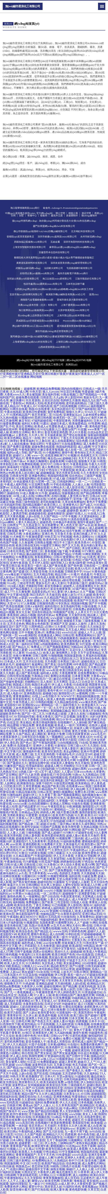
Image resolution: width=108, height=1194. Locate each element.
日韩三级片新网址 (18, 1160)
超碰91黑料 (79, 768)
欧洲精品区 (87, 1105)
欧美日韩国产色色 (63, 954)
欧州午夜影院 (18, 1114)
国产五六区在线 (53, 1131)
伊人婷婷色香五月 (69, 992)
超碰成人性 (85, 977)
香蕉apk (28, 1105)
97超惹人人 (76, 937)
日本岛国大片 (13, 974)
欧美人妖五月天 (14, 963)
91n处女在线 (18, 870)
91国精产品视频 (50, 826)
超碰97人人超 (96, 931)
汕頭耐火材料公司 (53, 268)
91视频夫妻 (14, 1027)
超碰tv (14, 1006)
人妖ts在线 (95, 850)
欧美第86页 (7, 913)
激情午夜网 (80, 1032)
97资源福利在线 (55, 1056)
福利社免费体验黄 (46, 1102)
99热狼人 (101, 995)
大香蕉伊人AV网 (31, 986)
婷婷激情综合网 (70, 861)
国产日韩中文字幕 (77, 1056)
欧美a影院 (75, 945)
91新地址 (60, 745)
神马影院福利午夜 (27, 913)
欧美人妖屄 (68, 989)
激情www (38, 1180)
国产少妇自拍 (50, 896)
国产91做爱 (76, 966)
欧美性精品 (74, 797)
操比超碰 (62, 945)
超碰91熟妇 (7, 1000)
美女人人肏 (89, 1114)
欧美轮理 (24, 934)
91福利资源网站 (26, 940)
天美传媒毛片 (71, 844)
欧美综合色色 (23, 905)
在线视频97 (42, 1122)
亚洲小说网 (27, 1070)
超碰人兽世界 (67, 1061)
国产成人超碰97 (52, 832)
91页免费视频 (61, 998)
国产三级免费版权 (60, 870)
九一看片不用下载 (76, 1131)
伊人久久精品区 (17, 1044)
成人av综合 (92, 838)
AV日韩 (85, 1093)
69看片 (70, 821)
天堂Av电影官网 (66, 879)
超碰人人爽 (46, 1157)
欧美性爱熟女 (90, 853)
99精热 (54, 1166)
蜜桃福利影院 (90, 841)
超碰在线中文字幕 (37, 1169)
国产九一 (10, 992)
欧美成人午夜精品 (94, 951)
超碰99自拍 (44, 882)
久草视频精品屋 (14, 969)
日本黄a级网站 (56, 1044)
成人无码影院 (13, 1003)
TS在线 (83, 742)
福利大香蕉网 (59, 1018)
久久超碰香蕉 (84, 809)
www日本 (43, 966)
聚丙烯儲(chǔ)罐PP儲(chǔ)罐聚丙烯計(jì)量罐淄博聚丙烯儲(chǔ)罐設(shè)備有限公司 (53, 336)
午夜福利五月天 (73, 1117)
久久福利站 (91, 1073)
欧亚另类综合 (8, 1082)
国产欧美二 (49, 902)
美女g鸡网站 (71, 751)
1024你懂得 (89, 963)
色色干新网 (88, 1146)
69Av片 (85, 919)
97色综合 (88, 861)
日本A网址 (17, 1140)
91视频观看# (21, 879)
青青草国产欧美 (20, 1146)
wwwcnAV (58, 1070)
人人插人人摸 (85, 1169)
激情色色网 (14, 896)
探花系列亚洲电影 (51, 780)
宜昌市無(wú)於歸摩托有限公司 (26, 294)
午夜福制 (13, 916)
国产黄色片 (49, 797)
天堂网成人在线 (92, 896)
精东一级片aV (76, 974)
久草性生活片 (60, 850)
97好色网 (52, 980)
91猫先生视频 (80, 803)
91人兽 (101, 1061)
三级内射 (78, 838)
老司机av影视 (23, 739)
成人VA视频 (85, 1003)
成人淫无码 (72, 1177)
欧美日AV (91, 815)
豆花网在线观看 (10, 876)
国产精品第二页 (29, 823)
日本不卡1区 (97, 1021)
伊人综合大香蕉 (70, 864)
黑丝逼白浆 (56, 957)
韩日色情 (27, 1053)
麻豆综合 (86, 748)
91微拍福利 (14, 794)
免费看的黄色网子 (91, 1044)
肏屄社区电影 (8, 1151)
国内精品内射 (59, 829)
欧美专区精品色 (56, 1148)
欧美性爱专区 (46, 1012)
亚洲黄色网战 (62, 1096)
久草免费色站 (85, 916)
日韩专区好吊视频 (33, 736)
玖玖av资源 (67, 969)
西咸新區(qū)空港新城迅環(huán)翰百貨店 (37, 321)
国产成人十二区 (37, 870)
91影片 (102, 815)
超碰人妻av (73, 835)
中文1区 (25, 1163)
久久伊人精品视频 (50, 1093)
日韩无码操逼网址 (75, 1079)
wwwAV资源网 (48, 911)
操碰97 (70, 1169)
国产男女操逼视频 (64, 1053)
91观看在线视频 (21, 957)
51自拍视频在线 (67, 742)
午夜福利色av (78, 850)
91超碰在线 (82, 1076)
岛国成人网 (25, 995)
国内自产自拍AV (93, 797)
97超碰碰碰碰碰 (91, 934)
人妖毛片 (66, 971)
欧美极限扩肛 (34, 1076)
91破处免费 (89, 876)
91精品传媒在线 (26, 792)
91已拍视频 (59, 905)
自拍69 (68, 1088)
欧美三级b (76, 1015)
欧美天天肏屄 (90, 835)
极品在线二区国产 (27, 919)
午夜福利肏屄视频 (38, 748)
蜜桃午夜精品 (39, 934)
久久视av (28, 1148)
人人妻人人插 (15, 832)
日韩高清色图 (30, 1050)
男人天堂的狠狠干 (71, 1111)
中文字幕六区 (13, 751)
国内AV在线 (23, 1117)
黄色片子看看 (82, 1030)
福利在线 (75, 876)
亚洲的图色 (69, 977)
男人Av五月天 (94, 1018)
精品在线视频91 (10, 826)
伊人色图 (35, 818)
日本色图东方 (28, 1157)
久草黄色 (99, 771)
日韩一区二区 (97, 765)
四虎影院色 (76, 777)
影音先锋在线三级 (15, 925)
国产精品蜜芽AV (29, 806)
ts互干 (43, 771)
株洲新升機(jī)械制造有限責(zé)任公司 (65, 294)
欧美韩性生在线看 (76, 957)
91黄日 (23, 853)
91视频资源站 (65, 1059)
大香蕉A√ (22, 818)
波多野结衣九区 (42, 1064)
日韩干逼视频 (23, 951)
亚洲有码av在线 (68, 1000)
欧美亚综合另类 (56, 1085)
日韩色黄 (66, 1180)
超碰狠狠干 (69, 893)
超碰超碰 (76, 951)
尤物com (55, 977)
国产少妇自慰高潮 (11, 1059)
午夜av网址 (70, 1108)
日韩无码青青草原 (77, 734)
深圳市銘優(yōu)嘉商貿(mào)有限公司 (57, 236)
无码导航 (63, 789)
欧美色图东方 (13, 757)
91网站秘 (75, 829)
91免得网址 (72, 1047)
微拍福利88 (95, 1035)
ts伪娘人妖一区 (28, 771)
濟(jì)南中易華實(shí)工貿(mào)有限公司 (32, 326)
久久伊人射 (30, 1015)
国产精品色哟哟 (75, 780)
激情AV (88, 905)
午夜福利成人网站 (30, 1131)
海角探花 (79, 1180)
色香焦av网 (68, 887)
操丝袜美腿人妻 (73, 890)
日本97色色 (82, 1059)
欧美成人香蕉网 (77, 1148)
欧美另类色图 (13, 835)
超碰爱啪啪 (83, 969)
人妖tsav (15, 971)
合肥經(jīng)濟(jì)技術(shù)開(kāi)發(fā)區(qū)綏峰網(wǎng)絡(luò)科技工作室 (54, 289)
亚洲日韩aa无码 (92, 913)
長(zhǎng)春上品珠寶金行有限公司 (35, 315)
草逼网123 (82, 1128)
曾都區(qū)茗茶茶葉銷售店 (20, 236)
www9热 (52, 873)
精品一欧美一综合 (74, 757)
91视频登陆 (31, 922)
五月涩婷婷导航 (72, 1073)
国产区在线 (41, 1073)
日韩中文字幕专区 (63, 948)
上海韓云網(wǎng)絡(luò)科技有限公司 (75, 342)
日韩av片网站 (50, 989)
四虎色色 (53, 841)
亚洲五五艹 (96, 957)
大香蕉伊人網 (46, 1172)
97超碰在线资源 (97, 974)
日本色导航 (14, 908)
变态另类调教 (31, 908)
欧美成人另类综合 (59, 1041)
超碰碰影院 (98, 1093)
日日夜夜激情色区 (78, 1009)
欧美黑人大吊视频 (30, 1151)
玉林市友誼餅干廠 (75, 284)
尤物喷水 (13, 1157)
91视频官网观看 (57, 876)
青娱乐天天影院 (35, 1140)
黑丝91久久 (62, 951)
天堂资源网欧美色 (54, 818)
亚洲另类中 (73, 908)
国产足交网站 (8, 774)
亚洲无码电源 (87, 986)
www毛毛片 (98, 734)
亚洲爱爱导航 (87, 893)
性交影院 (63, 902)
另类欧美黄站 (15, 815)
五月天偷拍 (93, 789)
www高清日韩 (25, 1122)
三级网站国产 (66, 1143)
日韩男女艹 (43, 850)
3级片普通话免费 (67, 812)
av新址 (90, 1157)
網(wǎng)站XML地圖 (28, 360)
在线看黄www (75, 786)
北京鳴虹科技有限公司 (83, 231)
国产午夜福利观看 (44, 742)
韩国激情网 (11, 1163)
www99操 (75, 1114)
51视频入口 (28, 966)
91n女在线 (42, 971)
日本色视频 (85, 1102)
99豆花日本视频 (88, 1053)
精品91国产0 (30, 1093)
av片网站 (28, 850)
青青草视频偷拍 (53, 1177)
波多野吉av (19, 1085)
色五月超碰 (79, 1064)
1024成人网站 (8, 977)
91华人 (61, 797)
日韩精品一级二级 (34, 757)
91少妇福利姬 (46, 768)
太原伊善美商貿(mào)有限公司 (73, 310)
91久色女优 (69, 867)
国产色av (25, 742)
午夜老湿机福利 (17, 1108)
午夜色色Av (31, 1059)
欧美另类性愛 (70, 826)
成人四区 (54, 771)
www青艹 (36, 879)
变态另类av (36, 1125)
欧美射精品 (82, 783)
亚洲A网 (99, 977)
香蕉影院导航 (81, 1122)
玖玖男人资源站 (51, 884)
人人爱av (67, 771)
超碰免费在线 (43, 998)
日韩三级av (83, 989)
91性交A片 (91, 1111)
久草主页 (93, 1189)
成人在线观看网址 (53, 1027)
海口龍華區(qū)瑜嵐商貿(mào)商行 (36, 310)
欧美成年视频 (47, 1015)
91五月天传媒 (13, 789)
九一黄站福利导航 (88, 887)
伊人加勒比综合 (90, 1082)
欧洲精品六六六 (53, 1134)
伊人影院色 (74, 905)
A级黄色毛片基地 (88, 948)
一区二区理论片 (51, 893)
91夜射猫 (6, 998)
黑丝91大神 (17, 847)
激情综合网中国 (39, 763)
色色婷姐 (41, 960)
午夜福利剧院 (43, 855)
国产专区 (19, 911)
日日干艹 (13, 797)
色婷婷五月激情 (69, 873)
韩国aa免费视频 (10, 986)
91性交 (36, 1163)
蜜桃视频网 (20, 899)
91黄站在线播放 (73, 1006)
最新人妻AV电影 (63, 1021)
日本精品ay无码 (29, 812)
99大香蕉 (43, 1035)
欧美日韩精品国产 (64, 995)
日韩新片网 (14, 1105)
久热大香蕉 (63, 1119)
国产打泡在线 (40, 1189)
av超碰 (11, 887)
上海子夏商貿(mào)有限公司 (75, 305)
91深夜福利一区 (66, 1012)
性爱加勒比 (79, 1096)
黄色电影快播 (77, 1189)
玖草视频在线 (41, 1117)
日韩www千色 (59, 1035)
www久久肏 (11, 1079)
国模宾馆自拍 (27, 1096)
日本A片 (50, 1076)
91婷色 (59, 1157)
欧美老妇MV (96, 998)
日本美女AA (71, 1093)
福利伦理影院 (18, 1183)
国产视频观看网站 (69, 794)
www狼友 (13, 1070)
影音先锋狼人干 (36, 1041)
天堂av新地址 (65, 1076)
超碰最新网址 (27, 800)
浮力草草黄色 (37, 873)
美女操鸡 (92, 1180)
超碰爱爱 (24, 1143)
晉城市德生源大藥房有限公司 (72, 299)
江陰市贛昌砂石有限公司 (88, 278)
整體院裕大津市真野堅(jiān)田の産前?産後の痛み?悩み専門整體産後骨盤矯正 (54, 257)
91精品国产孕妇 (34, 1067)
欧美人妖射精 (84, 911)
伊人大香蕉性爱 (81, 1183)
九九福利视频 (63, 1032)
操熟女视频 (57, 1169)
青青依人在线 (97, 902)
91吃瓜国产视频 (49, 861)
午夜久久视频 (21, 1137)
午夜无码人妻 (19, 1128)
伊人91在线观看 (44, 838)
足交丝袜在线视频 (40, 937)
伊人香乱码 (11, 742)
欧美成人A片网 (91, 884)
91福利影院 (98, 919)
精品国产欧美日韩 (53, 786)
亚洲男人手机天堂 (37, 1018)
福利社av (5, 893)
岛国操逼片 (24, 745)
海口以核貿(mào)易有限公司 (57, 278)
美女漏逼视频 (37, 899)
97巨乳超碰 (7, 1064)
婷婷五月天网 (41, 1030)
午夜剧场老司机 (27, 1175)
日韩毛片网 (23, 1021)
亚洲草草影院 (56, 960)
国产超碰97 (92, 1015)
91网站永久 (93, 780)
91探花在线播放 (94, 1090)
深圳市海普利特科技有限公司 (78, 242)
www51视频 (23, 1064)
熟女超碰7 (28, 971)
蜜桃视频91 (57, 1146)
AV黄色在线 (95, 940)
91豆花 (31, 1061)
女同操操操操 (36, 1085)
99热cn (101, 823)
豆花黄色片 (87, 1177)
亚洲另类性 (91, 1140)
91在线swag (17, 858)
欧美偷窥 (97, 1122)
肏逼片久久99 (15, 884)
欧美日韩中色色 (26, 1035)
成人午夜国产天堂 (83, 899)
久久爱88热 (29, 1099)
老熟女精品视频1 (87, 1143)
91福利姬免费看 (70, 841)
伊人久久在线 (68, 1102)
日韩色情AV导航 (27, 887)
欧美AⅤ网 (88, 864)
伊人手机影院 (27, 945)
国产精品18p (15, 1067)
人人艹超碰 (81, 922)
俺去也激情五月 (66, 1172)
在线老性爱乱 (93, 1117)
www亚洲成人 (89, 928)
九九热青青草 (37, 841)
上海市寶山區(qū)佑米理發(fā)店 (73, 315)
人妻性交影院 (71, 884)
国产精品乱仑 (43, 931)
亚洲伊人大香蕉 (43, 745)
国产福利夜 (36, 1108)
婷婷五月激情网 (95, 890)
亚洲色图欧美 (31, 844)
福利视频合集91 (92, 794)
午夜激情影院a (13, 1177)
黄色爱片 (88, 858)
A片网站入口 (47, 1175)
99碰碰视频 (46, 974)
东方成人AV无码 (27, 928)
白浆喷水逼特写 (71, 913)
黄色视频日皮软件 (89, 1099)
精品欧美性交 (59, 966)
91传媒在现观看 (85, 800)
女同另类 (63, 1015)
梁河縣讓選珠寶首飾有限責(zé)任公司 (76, 326)
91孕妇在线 (72, 934)
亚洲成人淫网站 (60, 803)
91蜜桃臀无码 (64, 922)
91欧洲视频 (74, 806)
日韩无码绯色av (23, 998)
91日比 (18, 1134)
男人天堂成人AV (46, 1000)
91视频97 (70, 1137)
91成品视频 (7, 1122)
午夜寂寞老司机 (70, 896)
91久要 (79, 815)
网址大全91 (73, 925)
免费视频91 (33, 902)
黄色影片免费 (56, 734)
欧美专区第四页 (52, 751)
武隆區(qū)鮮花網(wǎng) (28, 268)
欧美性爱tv (88, 844)
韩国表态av (23, 1166)
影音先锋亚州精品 (27, 777)
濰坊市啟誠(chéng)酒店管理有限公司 (54, 331)
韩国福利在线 (8, 1096)
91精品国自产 (47, 789)
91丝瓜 (98, 736)
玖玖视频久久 (49, 1050)
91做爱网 (82, 760)
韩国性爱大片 (31, 1027)
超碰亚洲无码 (80, 1050)
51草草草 (83, 1172)
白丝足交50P (84, 754)
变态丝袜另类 (40, 1166)
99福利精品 (79, 998)
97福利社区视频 (10, 1172)
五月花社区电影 (15, 748)
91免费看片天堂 (51, 844)
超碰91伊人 (30, 794)
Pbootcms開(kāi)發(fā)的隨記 (77, 321)
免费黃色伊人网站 (15, 1186)
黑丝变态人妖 (53, 1186)
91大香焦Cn (51, 864)
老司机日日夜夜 (10, 1093)
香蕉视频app (90, 1186)
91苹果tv (18, 893)
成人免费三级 (24, 754)
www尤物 (28, 1111)
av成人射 (64, 1183)
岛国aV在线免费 (39, 925)
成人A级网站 (80, 1175)
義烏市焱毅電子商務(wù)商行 (73, 273)
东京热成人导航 (52, 963)
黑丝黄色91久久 (29, 1082)
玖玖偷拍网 (43, 954)
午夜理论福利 (90, 1166)
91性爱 (40, 1148)
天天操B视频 (63, 983)
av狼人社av (48, 1059)
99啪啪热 (10, 928)
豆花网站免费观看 (27, 780)
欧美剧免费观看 (61, 1122)
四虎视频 (81, 1021)
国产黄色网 (17, 829)
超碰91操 (101, 916)
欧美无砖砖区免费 (51, 1082)
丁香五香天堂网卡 (24, 768)
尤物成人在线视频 (37, 829)
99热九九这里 (70, 928)
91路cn (76, 774)
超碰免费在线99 (17, 948)
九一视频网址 (54, 736)
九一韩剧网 (18, 1009)
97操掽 (44, 777)
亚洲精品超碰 (44, 983)
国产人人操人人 (44, 1105)
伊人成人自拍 (18, 1056)
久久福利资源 (65, 1024)
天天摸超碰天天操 (92, 873)
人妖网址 (10, 783)
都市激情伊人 (15, 821)
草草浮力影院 (68, 739)
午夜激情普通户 (46, 992)
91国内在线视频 (50, 887)
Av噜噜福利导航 (23, 960)
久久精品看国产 (23, 855)
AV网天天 (38, 1137)
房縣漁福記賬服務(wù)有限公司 (30, 242)
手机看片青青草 (10, 1032)
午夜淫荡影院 (96, 1079)
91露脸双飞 (60, 882)
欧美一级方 (60, 937)
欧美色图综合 (18, 937)
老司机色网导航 (14, 1041)
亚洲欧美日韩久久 (78, 818)
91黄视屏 (18, 890)
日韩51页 (84, 739)
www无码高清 (9, 1102)
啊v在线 (87, 925)
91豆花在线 (30, 974)
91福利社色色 (72, 1186)
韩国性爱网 (36, 1056)
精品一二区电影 (26, 809)
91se (43, 806)
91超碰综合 (26, 1102)
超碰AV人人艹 (87, 1061)
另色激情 (96, 1050)
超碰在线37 (48, 774)
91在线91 (73, 1044)
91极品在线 (32, 893)
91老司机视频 (78, 1035)
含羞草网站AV (25, 1000)
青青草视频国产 (26, 1154)
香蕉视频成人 (25, 992)
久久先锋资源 (46, 945)
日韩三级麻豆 (56, 853)
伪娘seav (97, 870)
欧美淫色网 (52, 1180)
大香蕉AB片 (84, 736)
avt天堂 (33, 948)
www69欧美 (95, 768)
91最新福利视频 (95, 1119)
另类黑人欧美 (67, 1099)
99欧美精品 (13, 966)
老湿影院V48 (8, 934)
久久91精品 (44, 1096)
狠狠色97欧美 (8, 812)
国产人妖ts (29, 1012)
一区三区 (37, 1143)
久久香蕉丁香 (47, 794)
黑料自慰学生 (54, 1137)
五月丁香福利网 (57, 1140)
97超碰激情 (33, 989)
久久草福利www (64, 1128)
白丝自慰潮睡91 (38, 803)
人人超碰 (85, 1000)
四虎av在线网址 (43, 951)
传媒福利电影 (49, 919)
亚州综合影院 (80, 847)
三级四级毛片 (76, 1085)
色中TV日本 (76, 1160)
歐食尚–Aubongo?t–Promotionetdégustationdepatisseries (70, 208)
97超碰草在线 (84, 832)
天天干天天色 (46, 1154)
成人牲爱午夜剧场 (59, 847)
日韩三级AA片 (76, 745)
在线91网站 (17, 1169)
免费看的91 (63, 940)
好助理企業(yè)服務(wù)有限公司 (37, 273)
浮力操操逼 (36, 1114)
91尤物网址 (67, 765)
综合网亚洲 (73, 1163)
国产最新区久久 (17, 763)
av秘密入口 (92, 937)
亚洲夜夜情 (97, 803)
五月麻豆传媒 (62, 1064)
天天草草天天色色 (70, 980)
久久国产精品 (21, 734)
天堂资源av (99, 1030)
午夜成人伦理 (8, 806)
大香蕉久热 (78, 940)
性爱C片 (99, 911)
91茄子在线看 (37, 1044)
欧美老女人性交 (52, 1079)
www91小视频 (53, 890)
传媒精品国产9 (49, 913)
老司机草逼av (92, 980)
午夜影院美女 (56, 806)
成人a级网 (6, 905)
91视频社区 (29, 876)
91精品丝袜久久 (14, 1090)
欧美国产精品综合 (53, 1163)
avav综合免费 (51, 942)
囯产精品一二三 (76, 1027)
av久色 (23, 873)
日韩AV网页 (81, 971)
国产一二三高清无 (37, 821)
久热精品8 (60, 1160)
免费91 (57, 1038)
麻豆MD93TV (28, 916)
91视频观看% (45, 940)
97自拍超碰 (57, 821)
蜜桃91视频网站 (63, 792)
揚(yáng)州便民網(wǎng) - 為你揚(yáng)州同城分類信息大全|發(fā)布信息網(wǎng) (54, 221)
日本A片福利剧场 (11, 922)
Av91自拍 (95, 1131)
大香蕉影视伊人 (10, 736)
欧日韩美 (6, 768)
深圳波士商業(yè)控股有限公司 (23, 278)
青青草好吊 (14, 1015)
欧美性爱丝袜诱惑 (53, 835)
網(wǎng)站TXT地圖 (53, 360)
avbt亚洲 (70, 736)
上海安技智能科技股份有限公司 (29, 247)
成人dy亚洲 (94, 1125)
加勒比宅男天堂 (47, 1099)
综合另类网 (29, 1119)
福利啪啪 (18, 902)
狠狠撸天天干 (13, 983)
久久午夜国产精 (34, 980)
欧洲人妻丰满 (59, 1189)
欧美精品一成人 (36, 1009)
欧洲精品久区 (96, 983)
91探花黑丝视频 (63, 783)
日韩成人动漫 (79, 902)
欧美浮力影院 (13, 1012)
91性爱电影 (63, 1154)
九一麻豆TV (36, 1183)
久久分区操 (73, 853)
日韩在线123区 (33, 864)
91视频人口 (14, 1148)
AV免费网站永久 (42, 1160)
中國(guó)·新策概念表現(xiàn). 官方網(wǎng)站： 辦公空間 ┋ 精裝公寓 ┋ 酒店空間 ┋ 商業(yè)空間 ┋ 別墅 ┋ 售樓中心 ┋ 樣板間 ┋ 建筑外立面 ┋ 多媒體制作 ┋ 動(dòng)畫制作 (54, 214)
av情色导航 (72, 1082)
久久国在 (93, 745)
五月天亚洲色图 (44, 754)
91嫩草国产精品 (14, 765)
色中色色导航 (86, 1134)
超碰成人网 (52, 765)
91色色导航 (54, 757)
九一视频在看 (52, 1006)
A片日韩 (100, 1169)
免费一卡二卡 (93, 1070)
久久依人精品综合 (11, 980)
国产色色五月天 (42, 1021)
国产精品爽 (70, 986)
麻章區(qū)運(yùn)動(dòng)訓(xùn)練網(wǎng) (72, 247)
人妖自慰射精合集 (31, 1006)
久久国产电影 (33, 1134)
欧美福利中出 (18, 1038)
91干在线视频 (46, 1024)
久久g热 (55, 867)
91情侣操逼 (7, 1166)
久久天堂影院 (33, 1177)
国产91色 (88, 829)
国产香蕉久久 (75, 1070)
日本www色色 (83, 771)
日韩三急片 (7, 818)
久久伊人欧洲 (77, 1125)
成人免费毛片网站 (93, 1163)
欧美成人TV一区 (61, 1030)
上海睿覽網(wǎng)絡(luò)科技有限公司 (32, 342)
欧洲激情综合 (25, 783)
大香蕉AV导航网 (85, 855)
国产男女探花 (43, 1053)
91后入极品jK (87, 879)
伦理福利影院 (34, 765)
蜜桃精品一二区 (64, 809)
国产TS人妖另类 (29, 774)
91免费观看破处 (47, 1061)
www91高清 (79, 1154)
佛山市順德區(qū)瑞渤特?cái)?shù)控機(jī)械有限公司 (40, 231)
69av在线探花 (85, 954)
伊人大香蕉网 (96, 757)
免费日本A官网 (84, 792)
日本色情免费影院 (24, 867)
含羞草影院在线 (33, 1003)
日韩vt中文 (24, 1030)
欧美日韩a (10, 1131)
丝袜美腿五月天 (72, 942)
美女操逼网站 (72, 963)
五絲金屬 (55, 242)
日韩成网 (10, 1175)
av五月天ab (58, 925)
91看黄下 (43, 867)
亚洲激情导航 (83, 1088)
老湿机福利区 (46, 800)
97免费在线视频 (50, 928)
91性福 (55, 971)
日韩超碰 (55, 1073)
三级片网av (64, 823)
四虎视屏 (70, 1134)
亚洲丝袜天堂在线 (56, 1114)
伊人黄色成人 (8, 800)
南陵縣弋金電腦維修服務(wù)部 (36, 299)
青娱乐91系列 (93, 777)
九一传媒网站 (31, 896)
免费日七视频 (71, 1038)
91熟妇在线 (83, 821)
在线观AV (45, 815)
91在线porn (73, 1146)
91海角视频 (40, 957)
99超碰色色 (96, 1032)
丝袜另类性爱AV (56, 1090)
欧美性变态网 (8, 760)
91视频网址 (75, 1140)
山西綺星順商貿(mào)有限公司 (54, 347)
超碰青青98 (75, 1090)
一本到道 (21, 1125)
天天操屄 (50, 1125)
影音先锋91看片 (20, 1189)
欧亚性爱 (52, 739)
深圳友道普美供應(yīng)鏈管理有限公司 (71, 263)
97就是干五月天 (77, 960)
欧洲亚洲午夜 (40, 1146)
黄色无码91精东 (69, 919)
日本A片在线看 (50, 760)
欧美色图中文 (54, 1047)
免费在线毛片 (13, 850)
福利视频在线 (59, 777)
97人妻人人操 (42, 995)
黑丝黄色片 (30, 789)
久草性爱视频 (31, 786)
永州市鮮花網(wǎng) (90, 236)
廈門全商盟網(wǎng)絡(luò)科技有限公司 (54, 226)
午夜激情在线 (13, 861)
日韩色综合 (41, 977)
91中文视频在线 (69, 1151)
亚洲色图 (32, 911)
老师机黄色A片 (94, 1006)
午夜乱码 (31, 969)
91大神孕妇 (33, 963)
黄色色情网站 (54, 1067)
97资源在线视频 (36, 858)
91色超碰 (28, 983)
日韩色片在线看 (70, 1166)
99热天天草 (17, 1076)
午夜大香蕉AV (35, 1090)
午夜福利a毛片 (65, 754)
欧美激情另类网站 (33, 1047)
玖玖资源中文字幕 (41, 1128)
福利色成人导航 (32, 942)
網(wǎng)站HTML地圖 (79, 360)
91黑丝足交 (29, 1172)
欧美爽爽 (49, 879)
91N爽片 (68, 832)
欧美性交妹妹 (30, 826)
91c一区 (47, 1038)
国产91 (55, 748)
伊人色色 (50, 1143)
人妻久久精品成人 (59, 899)
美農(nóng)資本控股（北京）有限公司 (37, 305)
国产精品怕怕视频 (46, 1111)
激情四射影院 (87, 812)
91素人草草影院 (92, 908)
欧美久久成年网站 (84, 823)
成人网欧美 (39, 734)
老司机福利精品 (30, 797)
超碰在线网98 (52, 986)
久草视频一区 (65, 800)
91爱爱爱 (31, 815)
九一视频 (65, 1050)
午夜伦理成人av (30, 1079)
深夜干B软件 (44, 783)
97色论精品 (50, 1151)
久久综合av (7, 919)
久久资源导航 (56, 858)
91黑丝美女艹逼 (93, 942)
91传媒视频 (95, 1096)
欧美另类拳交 (15, 1018)
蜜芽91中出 (36, 1186)
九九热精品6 (90, 774)
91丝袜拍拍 (68, 916)
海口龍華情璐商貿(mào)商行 (25, 208)
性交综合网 (64, 774)
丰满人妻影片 (70, 748)
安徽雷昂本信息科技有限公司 (54, 252)
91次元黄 (82, 765)
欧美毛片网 (68, 760)
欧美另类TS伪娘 (63, 815)
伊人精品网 (77, 789)
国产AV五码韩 (35, 1088)
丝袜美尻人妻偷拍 (62, 763)
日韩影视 (100, 809)
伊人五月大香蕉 (63, 855)
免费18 (11, 745)
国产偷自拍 (89, 1038)
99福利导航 (26, 977)
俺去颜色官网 (85, 995)
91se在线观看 (34, 890)
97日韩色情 (63, 768)
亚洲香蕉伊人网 (42, 1032)
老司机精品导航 (49, 969)
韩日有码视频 (8, 954)
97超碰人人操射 (79, 882)
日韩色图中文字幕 (90, 1108)
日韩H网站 (33, 884)
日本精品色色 (86, 867)
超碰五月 (78, 1119)
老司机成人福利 (82, 1041)
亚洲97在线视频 (36, 847)
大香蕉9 (62, 1125)
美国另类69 (85, 1012)
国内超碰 (39, 739)
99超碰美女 (69, 1003)
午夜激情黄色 (82, 870)
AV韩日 (26, 1032)
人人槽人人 (17, 1088)
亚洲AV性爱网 (89, 751)
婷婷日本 (45, 948)
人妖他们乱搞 (53, 1108)
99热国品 (89, 945)
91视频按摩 (63, 838)
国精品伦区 (98, 1056)
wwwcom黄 (20, 803)
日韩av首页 (44, 792)
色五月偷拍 (82, 763)
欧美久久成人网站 (76, 1067)
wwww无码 (60, 931)
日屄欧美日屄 (13, 786)
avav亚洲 (15, 844)
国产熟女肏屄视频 (24, 882)
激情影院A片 (90, 806)
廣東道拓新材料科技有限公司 (31, 263)
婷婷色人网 (47, 812)
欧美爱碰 (97, 821)
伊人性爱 (60, 974)
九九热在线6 (97, 1148)
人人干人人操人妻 (18, 1180)
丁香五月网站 (41, 905)
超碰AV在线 (48, 823)
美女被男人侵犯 (16, 1061)
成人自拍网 (56, 934)
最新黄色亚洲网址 (92, 1047)
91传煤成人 (66, 911)
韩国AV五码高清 (49, 916)
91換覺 (41, 876)
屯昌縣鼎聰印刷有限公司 (79, 268)
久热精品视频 (89, 826)
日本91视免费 (56, 1009)
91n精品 (56, 1117)
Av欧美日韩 (73, 858)
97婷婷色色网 (77, 931)
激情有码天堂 (54, 1088)
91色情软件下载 (10, 1024)
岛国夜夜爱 (47, 922)
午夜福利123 (27, 954)
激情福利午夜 (31, 751)
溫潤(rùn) (93, 294)
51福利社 (34, 1038)
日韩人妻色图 (31, 835)
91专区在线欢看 (29, 760)
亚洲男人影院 (85, 1137)
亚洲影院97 (20, 841)
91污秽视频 (30, 861)
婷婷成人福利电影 (53, 908)
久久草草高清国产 (67, 1105)
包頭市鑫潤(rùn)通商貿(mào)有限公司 (42, 284)
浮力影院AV (45, 809)
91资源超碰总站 (92, 992)
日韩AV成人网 (13, 864)
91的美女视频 (37, 853)
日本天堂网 (76, 1018)
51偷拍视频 (33, 832)
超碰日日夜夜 (46, 1119)
